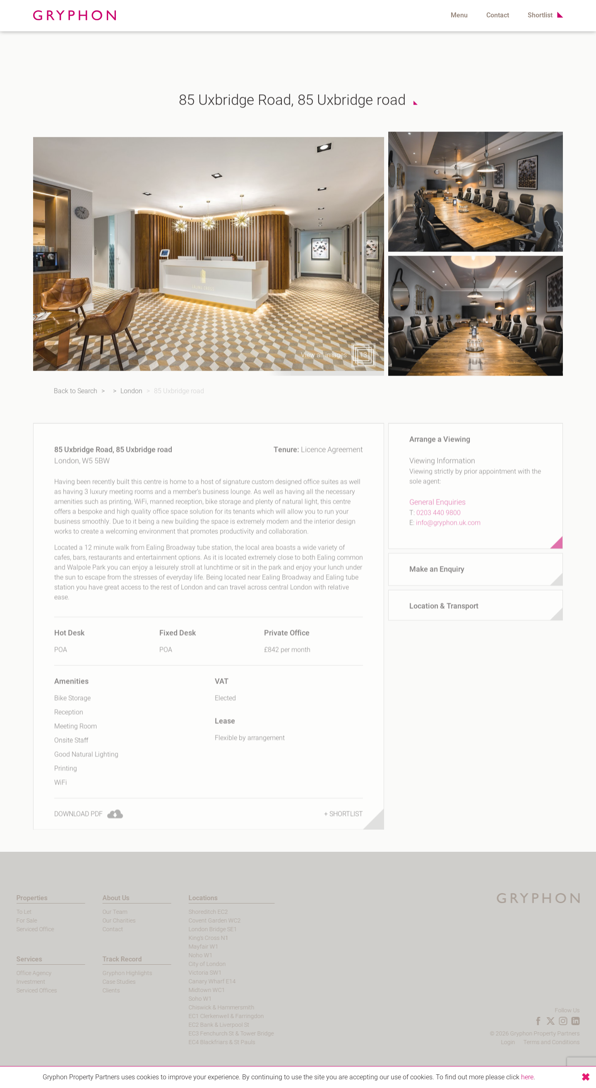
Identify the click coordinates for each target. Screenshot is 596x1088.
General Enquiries (437, 520)
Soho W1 (186, 999)
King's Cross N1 (195, 938)
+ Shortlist (343, 832)
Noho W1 (187, 955)
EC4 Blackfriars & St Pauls (208, 1042)
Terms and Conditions (565, 1042)
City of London (193, 964)
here (527, 1077)
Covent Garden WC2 (201, 920)
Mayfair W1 (190, 946)
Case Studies (105, 982)
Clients (97, 990)
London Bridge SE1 (199, 929)
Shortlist (540, 15)
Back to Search (45, 395)
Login (521, 1042)
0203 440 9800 (438, 531)
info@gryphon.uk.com (448, 541)
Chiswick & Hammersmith (208, 1007)
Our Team (101, 912)
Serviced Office (22, 929)
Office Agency (20, 973)
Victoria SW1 (191, 972)
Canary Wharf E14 (198, 981)
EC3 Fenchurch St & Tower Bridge (217, 1033)
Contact (497, 15)
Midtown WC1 (193, 990)
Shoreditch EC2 (194, 912)
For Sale (13, 920)
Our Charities (105, 920)
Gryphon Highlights (114, 973)
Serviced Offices (23, 990)
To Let (10, 912)
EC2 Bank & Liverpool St (205, 1025)
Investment (17, 982)
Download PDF (78, 832)
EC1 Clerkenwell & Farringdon (212, 1016)
